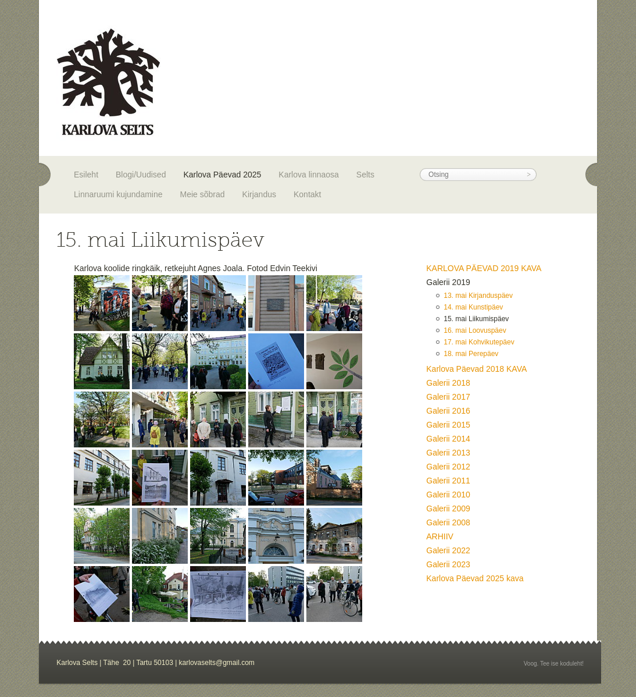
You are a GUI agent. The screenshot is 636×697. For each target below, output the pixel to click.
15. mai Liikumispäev (476, 319)
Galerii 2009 (448, 508)
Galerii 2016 (448, 410)
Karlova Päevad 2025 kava (474, 578)
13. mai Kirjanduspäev (478, 295)
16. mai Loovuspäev (475, 330)
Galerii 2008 (448, 522)
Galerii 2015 (448, 424)
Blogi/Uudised (141, 174)
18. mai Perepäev (471, 354)
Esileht (86, 174)
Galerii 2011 (448, 480)
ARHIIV (439, 536)
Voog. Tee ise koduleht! (554, 663)
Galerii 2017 (448, 396)
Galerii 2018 (448, 382)
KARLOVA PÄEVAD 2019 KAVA (483, 268)
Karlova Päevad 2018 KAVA (476, 369)
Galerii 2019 (448, 282)
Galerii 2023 (448, 564)
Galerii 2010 (448, 494)
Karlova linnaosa (308, 174)
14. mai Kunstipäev (473, 307)
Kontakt (307, 194)
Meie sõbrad (202, 194)
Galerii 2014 (448, 438)
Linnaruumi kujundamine (118, 194)
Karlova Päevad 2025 (222, 174)
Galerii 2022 (448, 550)
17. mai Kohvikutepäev (479, 342)
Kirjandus (259, 194)
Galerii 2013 (448, 452)
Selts (365, 174)
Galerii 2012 (448, 466)
